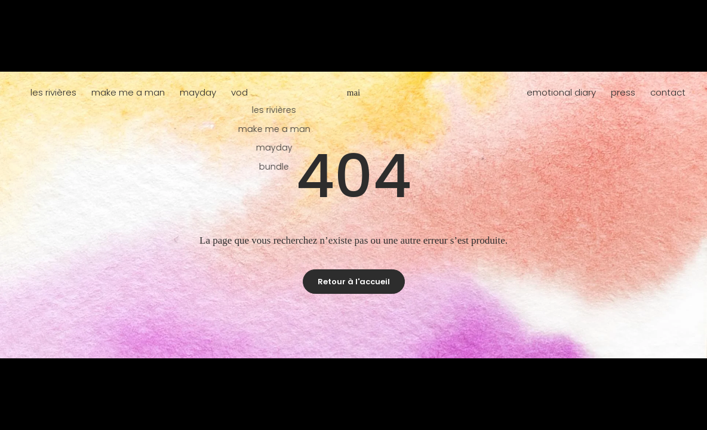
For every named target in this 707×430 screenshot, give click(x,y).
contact (668, 92)
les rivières (53, 92)
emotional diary (561, 92)
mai (354, 92)
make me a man (128, 92)
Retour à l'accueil (354, 281)
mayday (198, 92)
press (623, 92)
